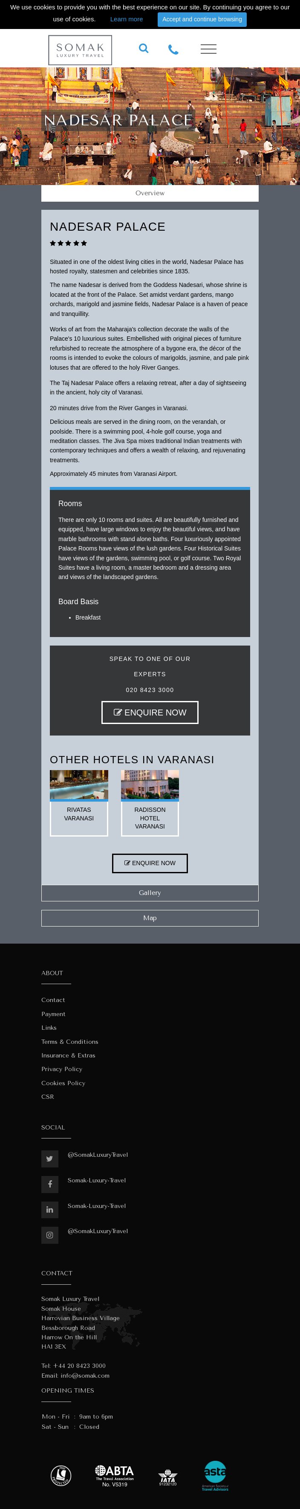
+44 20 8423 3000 (79, 1366)
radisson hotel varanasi (149, 818)
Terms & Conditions (69, 1042)
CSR (47, 1097)
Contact (53, 1000)
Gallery (150, 893)
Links (49, 1027)
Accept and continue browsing (202, 19)
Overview (150, 193)
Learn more (126, 19)
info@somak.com (85, 1375)
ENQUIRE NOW (150, 712)
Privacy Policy (61, 1069)
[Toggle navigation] (208, 49)
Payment (53, 1014)
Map (150, 918)
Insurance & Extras (68, 1055)
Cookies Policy (63, 1083)
